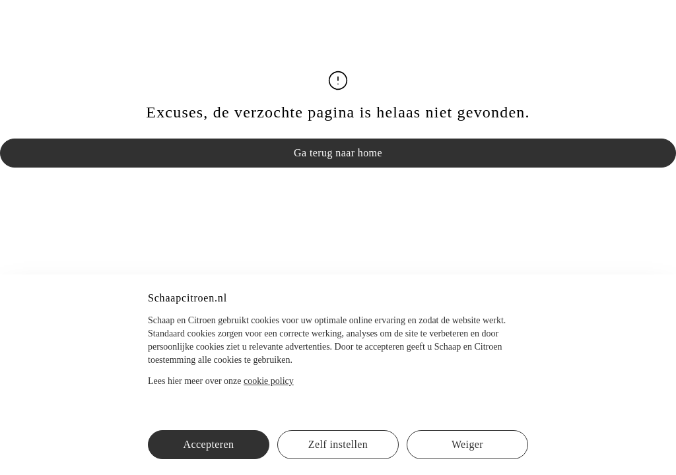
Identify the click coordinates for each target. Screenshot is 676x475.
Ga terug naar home (338, 152)
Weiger (467, 444)
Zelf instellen (338, 444)
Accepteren (209, 444)
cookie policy (269, 381)
